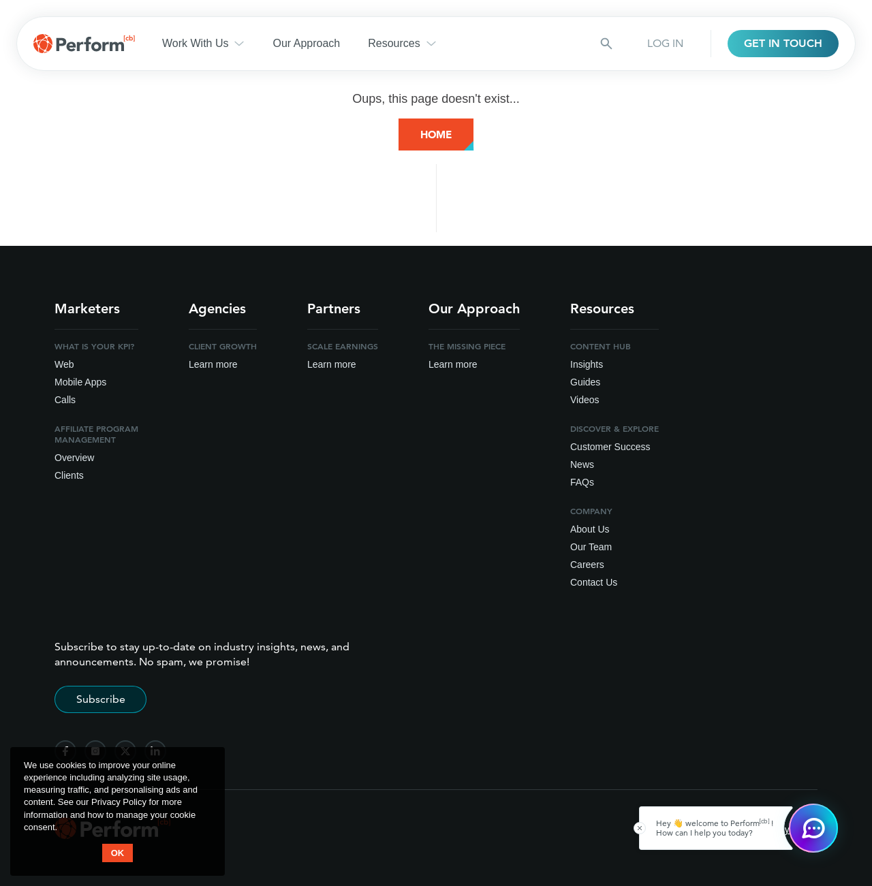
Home (436, 134)
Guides (585, 382)
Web (64, 364)
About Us (590, 529)
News (582, 464)
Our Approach (306, 43)
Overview (74, 457)
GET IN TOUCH (783, 43)
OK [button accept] (118, 853)
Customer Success (610, 446)
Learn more (213, 364)
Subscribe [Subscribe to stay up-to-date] (100, 699)
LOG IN (665, 43)
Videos (585, 399)
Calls (65, 399)
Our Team (591, 546)
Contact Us (593, 582)
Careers (587, 564)
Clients (69, 475)
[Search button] (606, 43)
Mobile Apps (80, 382)
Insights (586, 364)
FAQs (582, 482)
